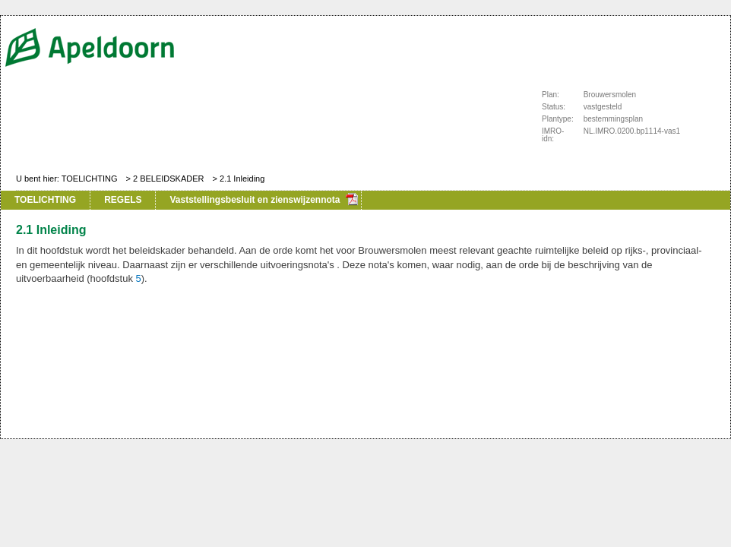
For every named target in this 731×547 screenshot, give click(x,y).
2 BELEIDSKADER (168, 178)
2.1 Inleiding (242, 178)
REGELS (122, 199)
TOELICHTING (90, 178)
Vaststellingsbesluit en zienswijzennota (254, 199)
